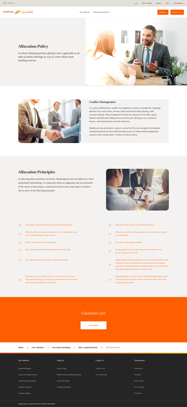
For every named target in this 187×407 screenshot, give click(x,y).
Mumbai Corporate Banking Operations (69, 375)
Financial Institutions (24, 387)
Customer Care (100, 368)
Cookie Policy (138, 368)
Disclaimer (137, 375)
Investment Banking (24, 368)
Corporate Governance (64, 387)
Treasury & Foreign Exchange (27, 375)
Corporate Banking (24, 393)
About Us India (62, 368)
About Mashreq (178, 3)
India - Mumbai (147, 3)
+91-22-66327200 (101, 375)
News (167, 3)
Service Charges (139, 387)
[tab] (85, 12)
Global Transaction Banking (27, 381)
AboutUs (158, 3)
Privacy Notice (139, 381)
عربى (136, 3)
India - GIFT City (8, 3)
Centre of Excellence (63, 381)
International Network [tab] (101, 12)
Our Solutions (85, 12)
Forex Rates (138, 393)
